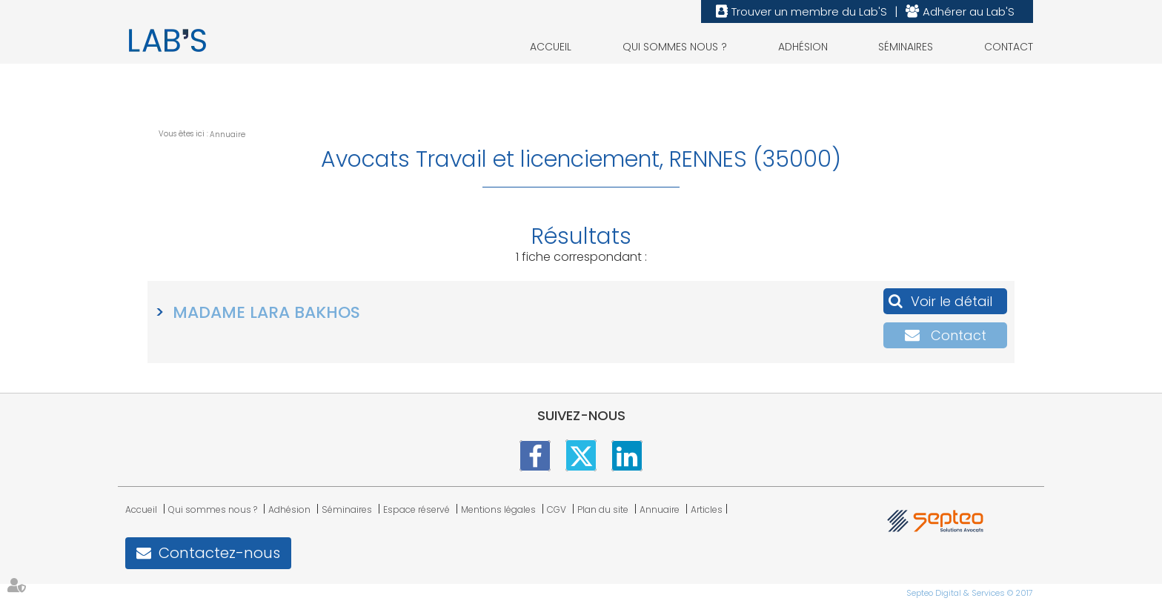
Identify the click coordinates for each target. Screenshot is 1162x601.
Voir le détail (951, 301)
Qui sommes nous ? (674, 46)
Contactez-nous (219, 552)
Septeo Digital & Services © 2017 (969, 593)
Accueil (550, 46)
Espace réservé (416, 509)
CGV (556, 509)
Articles (707, 509)
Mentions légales (498, 509)
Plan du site (602, 509)
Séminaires (905, 46)
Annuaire (227, 134)
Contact (1008, 46)
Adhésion (803, 46)
